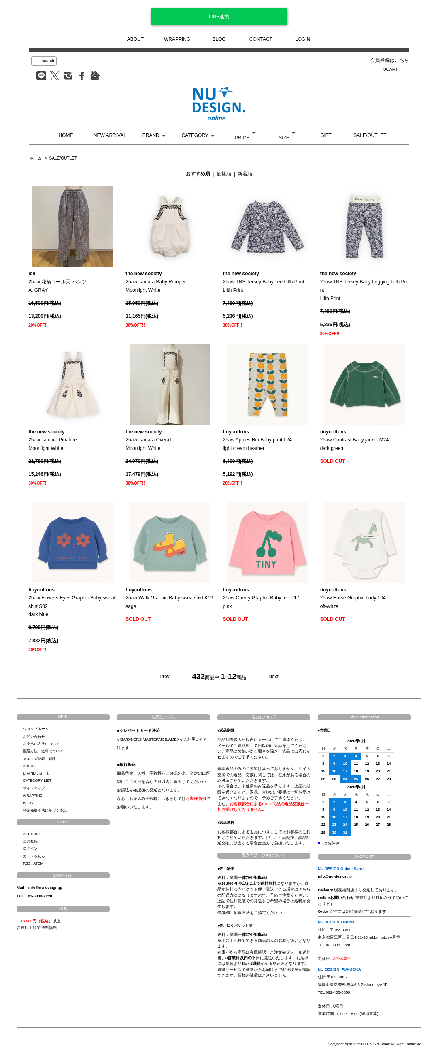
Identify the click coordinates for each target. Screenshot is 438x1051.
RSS (26, 863)
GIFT (325, 135)
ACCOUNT (32, 834)
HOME (65, 135)
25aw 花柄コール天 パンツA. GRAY (57, 282)
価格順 (224, 174)
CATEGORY (195, 135)
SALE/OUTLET (369, 135)
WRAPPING (177, 39)
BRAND (150, 135)
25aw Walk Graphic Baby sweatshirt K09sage (169, 598)
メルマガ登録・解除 (39, 759)
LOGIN (302, 39)
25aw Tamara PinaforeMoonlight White (52, 440)
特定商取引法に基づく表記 (45, 810)
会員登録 (30, 841)
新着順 (245, 174)
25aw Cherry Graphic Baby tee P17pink (261, 598)
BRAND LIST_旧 (36, 773)
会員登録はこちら (389, 60)
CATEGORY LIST (37, 781)
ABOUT (135, 39)
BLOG (218, 39)
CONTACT (260, 39)
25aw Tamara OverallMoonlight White (148, 440)
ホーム (36, 158)
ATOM (38, 863)
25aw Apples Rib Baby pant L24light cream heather (257, 440)
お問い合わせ (34, 736)
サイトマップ (34, 788)
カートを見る (34, 856)
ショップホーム (36, 729)
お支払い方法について (41, 744)
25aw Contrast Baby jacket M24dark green (354, 440)
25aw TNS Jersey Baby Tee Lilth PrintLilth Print (263, 282)
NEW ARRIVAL (110, 135)
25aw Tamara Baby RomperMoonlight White (155, 282)
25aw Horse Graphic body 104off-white (353, 598)
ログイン (30, 848)
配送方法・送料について (43, 751)
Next (273, 677)
